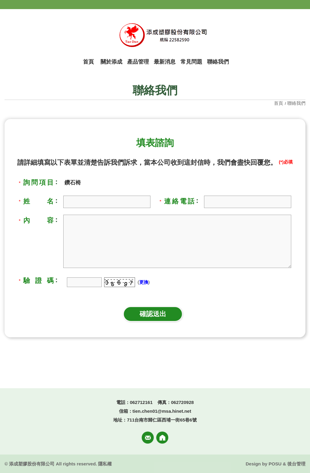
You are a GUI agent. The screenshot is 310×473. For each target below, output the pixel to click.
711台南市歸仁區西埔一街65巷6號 (161, 419)
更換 (143, 282)
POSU (275, 463)
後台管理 (296, 463)
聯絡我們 (296, 103)
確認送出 (153, 314)
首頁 (279, 103)
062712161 (141, 402)
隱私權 (105, 463)
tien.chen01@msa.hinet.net (162, 411)
